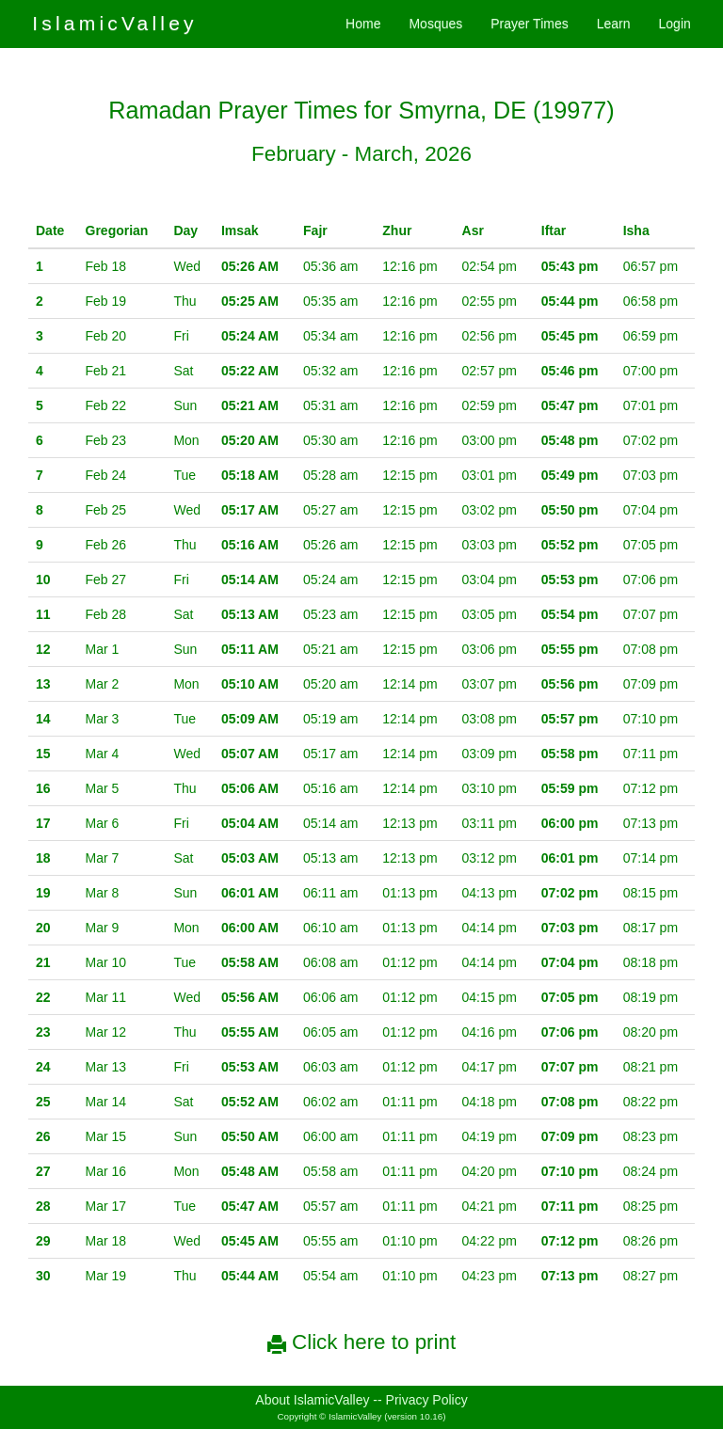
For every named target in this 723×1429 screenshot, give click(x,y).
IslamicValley (115, 23)
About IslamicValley (312, 1399)
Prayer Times (529, 23)
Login (675, 23)
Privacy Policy (427, 1399)
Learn (614, 23)
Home (362, 23)
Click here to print (361, 1342)
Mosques (435, 23)
